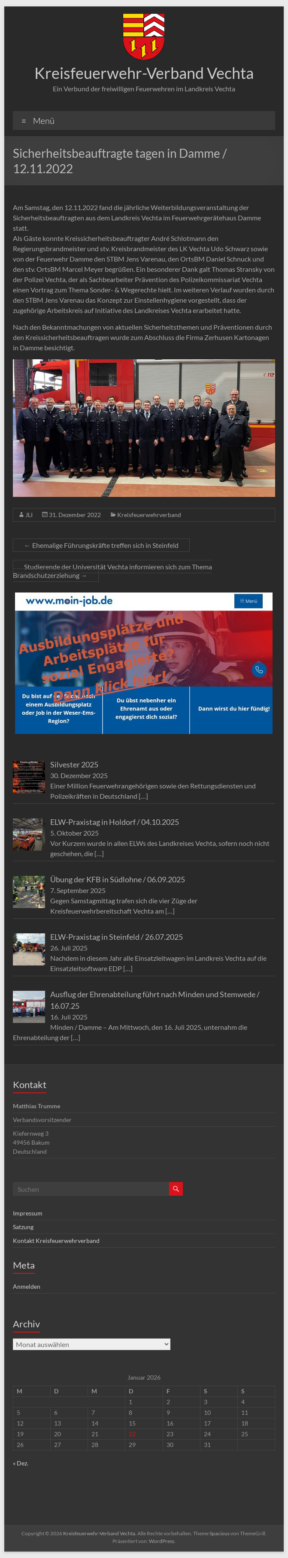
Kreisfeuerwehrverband (149, 514)
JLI (29, 514)
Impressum (27, 1213)
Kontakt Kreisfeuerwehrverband (56, 1240)
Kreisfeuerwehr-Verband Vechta (144, 72)
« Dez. (20, 1463)
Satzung (23, 1226)
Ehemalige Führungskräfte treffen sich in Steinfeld (101, 545)
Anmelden (26, 1286)
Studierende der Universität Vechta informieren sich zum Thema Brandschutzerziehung (112, 570)
